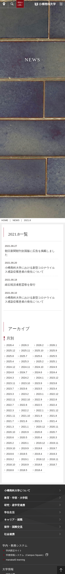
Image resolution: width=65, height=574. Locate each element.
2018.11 (53, 459)
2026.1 (53, 345)
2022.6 (23, 404)
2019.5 (23, 453)
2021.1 (25, 426)
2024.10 (39, 367)
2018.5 (23, 470)
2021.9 (38, 415)
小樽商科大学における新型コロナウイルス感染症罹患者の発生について (30, 269)
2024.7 (23, 372)
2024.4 (53, 372)
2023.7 (10, 388)
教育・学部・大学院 (16, 497)
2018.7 (53, 464)
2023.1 (40, 394)
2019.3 (53, 453)
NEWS (16, 220)
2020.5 (23, 437)
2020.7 (53, 432)
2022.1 (40, 410)
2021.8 (53, 415)
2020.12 (40, 426)
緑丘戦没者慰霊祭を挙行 (20, 284)
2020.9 (25, 432)
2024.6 (38, 372)
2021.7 (10, 421)
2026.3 (25, 345)
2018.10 (10, 464)
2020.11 (53, 426)
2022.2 (25, 410)
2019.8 (38, 448)
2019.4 (38, 453)
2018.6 (10, 470)
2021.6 (23, 421)
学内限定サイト (14, 550)
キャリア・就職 (13, 519)
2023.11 (10, 383)
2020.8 (38, 432)
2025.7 (23, 356)
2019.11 (53, 443)
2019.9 (25, 448)
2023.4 (53, 388)
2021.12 (53, 410)
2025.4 (10, 361)
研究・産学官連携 (14, 505)
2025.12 (10, 350)
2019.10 (10, 448)
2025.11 (25, 350)
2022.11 (10, 399)
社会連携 (9, 534)
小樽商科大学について (17, 490)
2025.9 (53, 350)
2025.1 (53, 361)
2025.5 (53, 356)
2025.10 (39, 350)
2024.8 (10, 372)
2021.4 (53, 421)
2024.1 (40, 377)
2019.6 (10, 453)
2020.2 (10, 443)
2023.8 (53, 383)
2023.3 (10, 394)
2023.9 (38, 383)
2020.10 (10, 432)
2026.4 (10, 345)
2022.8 (53, 399)
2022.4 (53, 404)
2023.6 (23, 388)
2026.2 (40, 345)
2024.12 (10, 367)
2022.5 (38, 404)
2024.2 (25, 377)
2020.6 (10, 437)
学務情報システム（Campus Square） (25, 555)
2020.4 (38, 437)
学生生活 (9, 512)
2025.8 (10, 356)
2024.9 (53, 367)
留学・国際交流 (13, 526)
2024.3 (10, 377)
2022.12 (53, 394)
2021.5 (38, 421)
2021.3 (10, 426)
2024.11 (25, 367)
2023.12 (53, 377)
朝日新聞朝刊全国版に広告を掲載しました (30, 252)
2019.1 (25, 459)
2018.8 (38, 464)
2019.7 (53, 448)
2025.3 (25, 361)
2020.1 (25, 443)
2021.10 (25, 415)
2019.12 (40, 443)
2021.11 (10, 415)
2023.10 (25, 383)
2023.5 (38, 388)
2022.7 (10, 404)
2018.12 (40, 459)
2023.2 (25, 394)
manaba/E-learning (15, 559)
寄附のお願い (20, 4)
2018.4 (38, 470)
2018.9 (25, 464)
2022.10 (25, 399)
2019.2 (10, 459)
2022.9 (38, 399)
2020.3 (53, 437)
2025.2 (40, 361)
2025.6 (38, 356)
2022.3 (10, 410)
